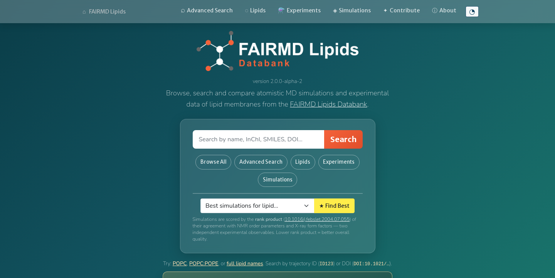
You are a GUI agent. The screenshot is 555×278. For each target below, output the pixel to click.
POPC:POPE (204, 259)
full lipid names (245, 259)
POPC (180, 259)
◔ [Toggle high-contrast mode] (472, 11)
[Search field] (259, 139)
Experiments (299, 10)
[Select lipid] (257, 201)
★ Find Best (334, 200)
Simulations (352, 10)
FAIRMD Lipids (104, 11)
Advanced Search (207, 10)
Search (343, 139)
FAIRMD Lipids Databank (328, 104)
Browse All (233, 161)
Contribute (401, 10)
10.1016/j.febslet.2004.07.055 (317, 214)
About (444, 10)
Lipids (255, 10)
